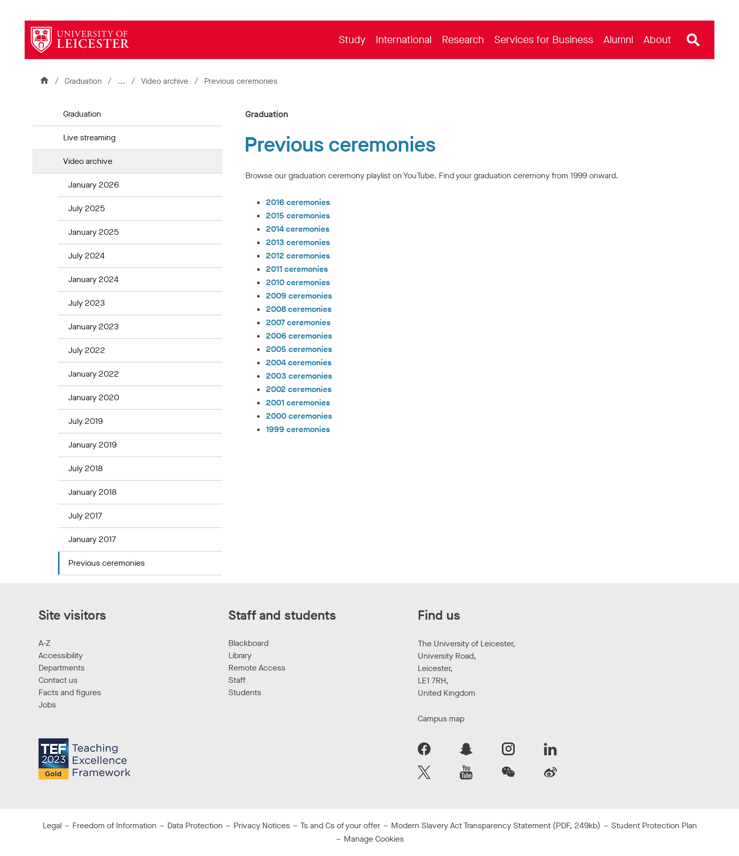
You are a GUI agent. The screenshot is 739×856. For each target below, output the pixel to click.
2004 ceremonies (299, 362)
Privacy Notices (262, 825)
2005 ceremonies (299, 349)
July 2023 (86, 302)
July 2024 (86, 255)
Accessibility (60, 655)
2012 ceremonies (298, 255)
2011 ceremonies (297, 269)
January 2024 (93, 279)
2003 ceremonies (299, 375)
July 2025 (86, 208)
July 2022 (86, 350)
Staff (236, 680)
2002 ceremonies (299, 389)
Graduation (83, 81)
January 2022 (93, 373)
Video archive (165, 81)
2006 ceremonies (299, 335)
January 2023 (93, 326)
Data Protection (195, 825)
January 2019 (92, 444)
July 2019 (85, 421)
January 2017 (92, 539)
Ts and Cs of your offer (340, 825)
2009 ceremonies (299, 295)
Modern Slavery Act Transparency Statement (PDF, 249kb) (495, 825)
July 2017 (85, 515)
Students (244, 692)
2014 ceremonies (297, 229)
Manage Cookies (374, 838)
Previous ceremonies (106, 562)
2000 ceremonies (299, 416)
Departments (61, 667)
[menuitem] (352, 40)
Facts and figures (69, 692)
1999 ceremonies (298, 429)
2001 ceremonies (298, 402)
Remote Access (256, 667)
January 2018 (92, 492)
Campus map (441, 718)
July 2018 (85, 468)
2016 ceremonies (298, 202)
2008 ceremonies (299, 309)
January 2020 (93, 397)
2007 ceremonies (298, 322)
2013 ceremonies (298, 242)
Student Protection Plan (654, 825)
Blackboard (248, 643)
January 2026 (93, 184)
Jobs (47, 704)
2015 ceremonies (298, 215)
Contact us (57, 680)
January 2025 (93, 232)
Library (239, 655)
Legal (52, 825)
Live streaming (89, 137)
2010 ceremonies (298, 282)
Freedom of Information (114, 825)
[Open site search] (693, 40)
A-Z (44, 643)
